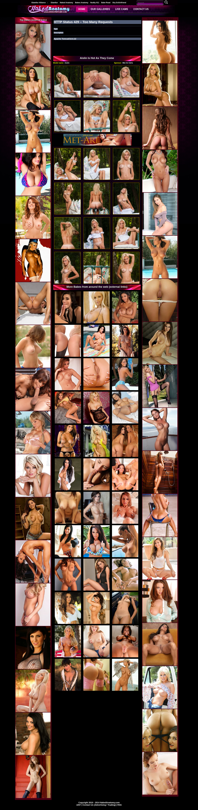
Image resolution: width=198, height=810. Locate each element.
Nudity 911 (94, 3)
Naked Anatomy (66, 3)
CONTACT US (141, 9)
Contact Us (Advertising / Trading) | (100, 805)
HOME (81, 9)
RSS (119, 805)
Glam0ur (54, 3)
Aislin (67, 63)
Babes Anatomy (81, 3)
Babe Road (105, 3)
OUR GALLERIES (100, 9)
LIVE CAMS (121, 9)
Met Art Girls (128, 63)
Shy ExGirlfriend (119, 3)
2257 (78, 805)
